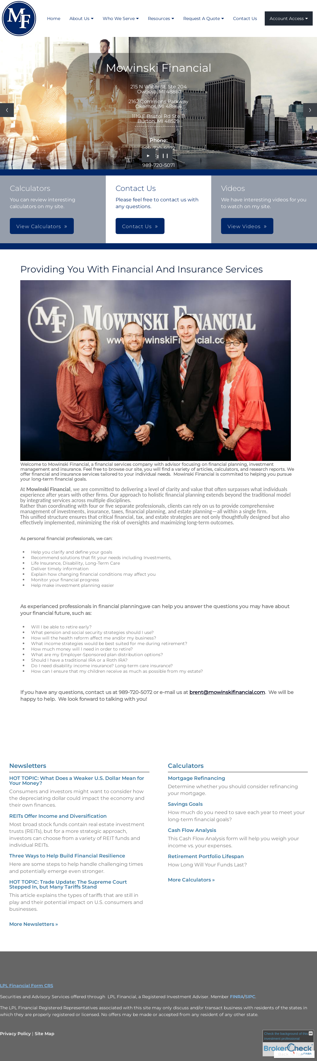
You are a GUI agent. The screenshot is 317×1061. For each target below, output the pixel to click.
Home (53, 18)
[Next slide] (310, 110)
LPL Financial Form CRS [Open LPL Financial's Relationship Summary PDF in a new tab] (26, 985)
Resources (159, 18)
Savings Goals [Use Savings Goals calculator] (185, 812)
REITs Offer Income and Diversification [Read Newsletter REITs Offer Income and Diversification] (58, 808)
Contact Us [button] (137, 226)
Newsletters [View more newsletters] (27, 758)
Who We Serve (119, 18)
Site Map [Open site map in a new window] (44, 1033)
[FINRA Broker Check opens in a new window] (288, 1043)
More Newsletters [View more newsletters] (33, 916)
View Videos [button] (244, 226)
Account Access (287, 18)
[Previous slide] (7, 110)
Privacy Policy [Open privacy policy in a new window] (15, 1033)
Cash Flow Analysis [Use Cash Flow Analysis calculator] (192, 838)
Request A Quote (201, 18)
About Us (79, 18)
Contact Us (245, 18)
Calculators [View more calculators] (186, 773)
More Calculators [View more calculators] (191, 887)
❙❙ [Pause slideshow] (165, 155)
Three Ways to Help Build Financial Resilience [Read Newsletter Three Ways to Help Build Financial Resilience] (67, 848)
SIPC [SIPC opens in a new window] (250, 996)
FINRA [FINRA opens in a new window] (237, 996)
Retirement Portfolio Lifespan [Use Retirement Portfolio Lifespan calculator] (206, 864)
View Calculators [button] (38, 226)
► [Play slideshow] (148, 155)
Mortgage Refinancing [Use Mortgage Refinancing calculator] (196, 786)
